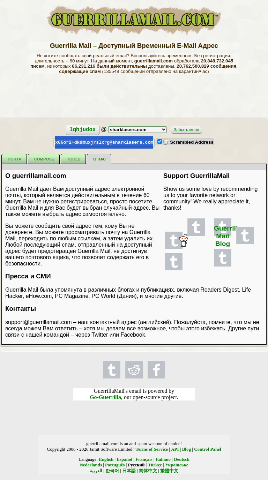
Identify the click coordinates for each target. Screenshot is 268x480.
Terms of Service (151, 448)
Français (143, 459)
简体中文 (148, 470)
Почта (14, 159)
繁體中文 (169, 470)
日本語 (129, 470)
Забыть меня (186, 129)
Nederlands (91, 464)
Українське (176, 464)
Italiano (163, 459)
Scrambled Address (188, 142)
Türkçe (155, 464)
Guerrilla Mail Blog (227, 235)
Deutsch (181, 459)
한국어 (112, 470)
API (175, 448)
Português (115, 464)
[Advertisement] (134, 95)
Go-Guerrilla (105, 397)
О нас (99, 159)
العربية (96, 470)
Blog (186, 448)
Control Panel (207, 448)
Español (124, 459)
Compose (44, 159)
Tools (73, 159)
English (106, 459)
